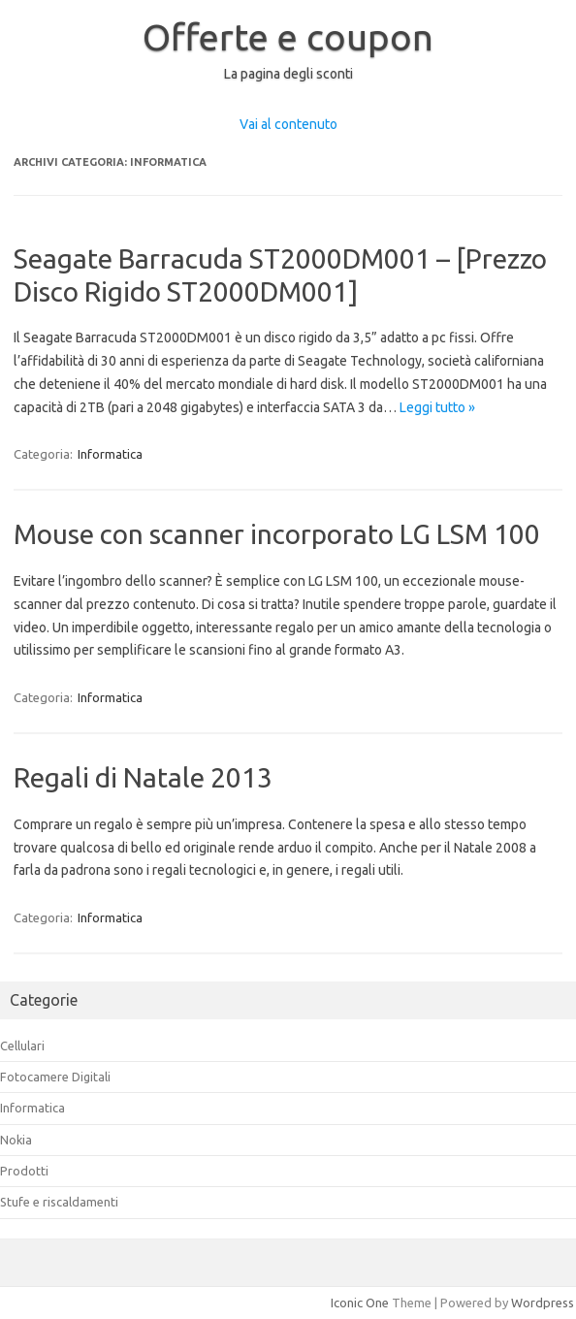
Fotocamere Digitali (55, 1076)
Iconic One (360, 1302)
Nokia (16, 1139)
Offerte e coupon (288, 36)
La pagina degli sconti (288, 73)
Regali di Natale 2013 (143, 777)
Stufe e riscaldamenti (59, 1201)
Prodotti (24, 1170)
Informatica (110, 454)
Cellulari (22, 1045)
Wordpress (542, 1302)
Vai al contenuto (288, 124)
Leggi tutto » (437, 407)
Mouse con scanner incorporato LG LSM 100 (277, 534)
